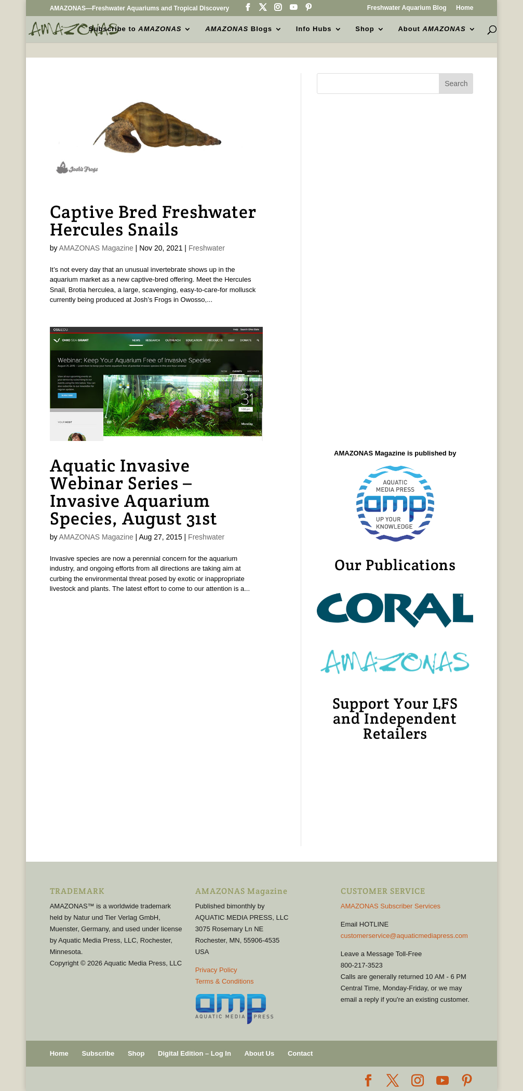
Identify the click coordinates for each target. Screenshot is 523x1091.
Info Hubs (314, 29)
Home (464, 8)
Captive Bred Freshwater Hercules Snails (153, 220)
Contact (300, 1053)
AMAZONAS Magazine (96, 248)
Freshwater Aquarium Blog (407, 8)
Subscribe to (135, 29)
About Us (259, 1053)
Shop (364, 29)
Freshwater (207, 248)
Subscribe (98, 1053)
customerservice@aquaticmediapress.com (404, 936)
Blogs (238, 29)
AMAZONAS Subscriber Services (390, 906)
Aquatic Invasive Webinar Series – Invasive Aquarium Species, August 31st (134, 492)
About (431, 29)
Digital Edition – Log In (194, 1053)
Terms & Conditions (224, 981)
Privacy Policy (216, 970)
